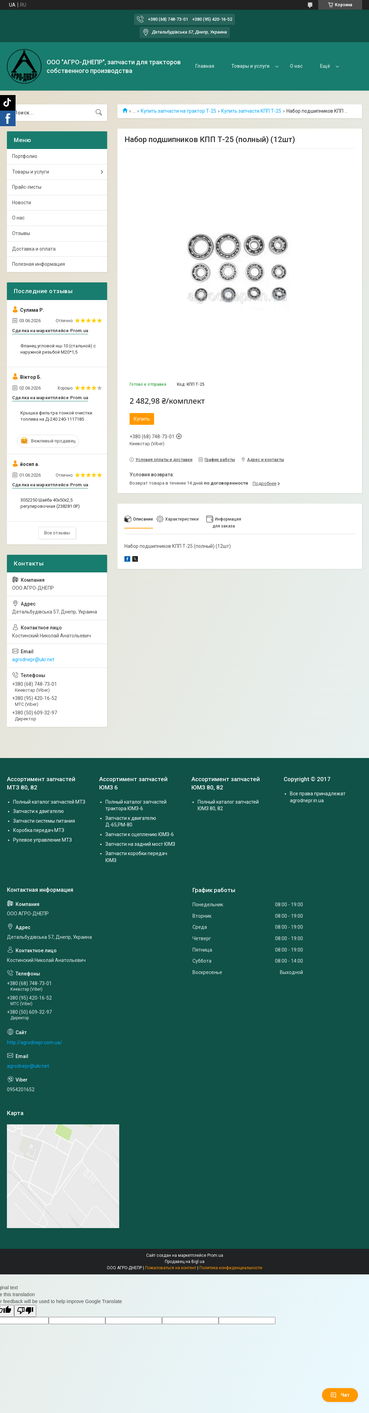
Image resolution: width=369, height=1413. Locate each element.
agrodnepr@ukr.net (33, 659)
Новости (21, 202)
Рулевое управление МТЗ (42, 840)
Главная (204, 66)
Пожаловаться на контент (170, 1267)
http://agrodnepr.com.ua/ (34, 1042)
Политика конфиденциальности (230, 1267)
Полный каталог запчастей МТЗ (49, 802)
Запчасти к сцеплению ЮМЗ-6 (139, 834)
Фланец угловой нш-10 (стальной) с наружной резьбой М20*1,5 (58, 349)
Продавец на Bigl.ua (185, 1261)
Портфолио (24, 156)
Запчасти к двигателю (38, 811)
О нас (296, 66)
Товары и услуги (250, 66)
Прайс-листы (26, 187)
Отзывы (21, 233)
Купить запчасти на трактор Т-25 (178, 111)
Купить (142, 419)
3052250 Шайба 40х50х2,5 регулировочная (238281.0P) (50, 503)
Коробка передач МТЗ (38, 830)
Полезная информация (38, 264)
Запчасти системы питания (44, 821)
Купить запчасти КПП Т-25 (251, 111)
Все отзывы (57, 532)
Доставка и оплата (34, 249)
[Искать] (99, 112)
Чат (340, 1395)
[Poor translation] (25, 1311)
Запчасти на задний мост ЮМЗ (140, 844)
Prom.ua (215, 1255)
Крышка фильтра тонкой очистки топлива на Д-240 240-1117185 (56, 416)
